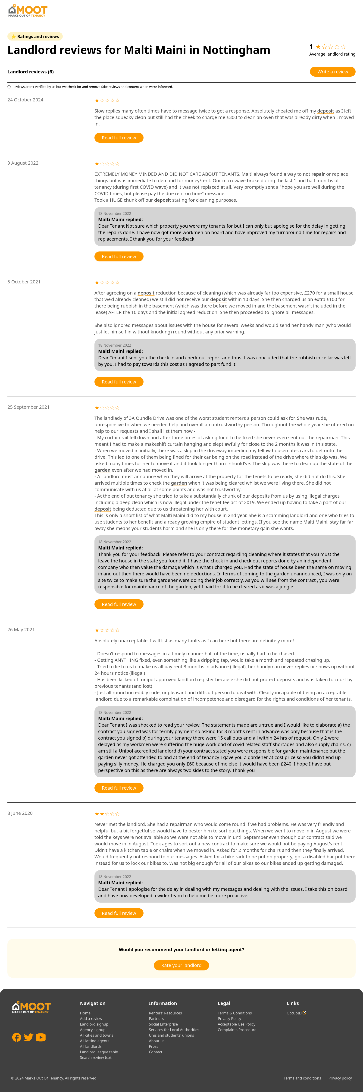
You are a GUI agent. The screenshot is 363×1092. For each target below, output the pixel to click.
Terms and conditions (302, 1078)
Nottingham (236, 49)
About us (156, 1040)
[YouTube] (40, 1044)
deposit (325, 111)
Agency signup (93, 1029)
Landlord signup (94, 1024)
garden (102, 470)
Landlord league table (99, 1051)
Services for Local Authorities (174, 1029)
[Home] (27, 10)
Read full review (119, 138)
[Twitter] (28, 1044)
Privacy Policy (229, 1018)
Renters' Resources (165, 1013)
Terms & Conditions (235, 1013)
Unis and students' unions (171, 1035)
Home (85, 1013)
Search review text (96, 1057)
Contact (155, 1051)
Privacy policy (340, 1078)
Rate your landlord (181, 965)
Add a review (91, 1018)
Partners (156, 1018)
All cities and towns (96, 1035)
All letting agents (95, 1040)
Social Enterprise (163, 1024)
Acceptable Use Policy (236, 1024)
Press (153, 1046)
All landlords (91, 1046)
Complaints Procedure (237, 1029)
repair (318, 174)
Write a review (332, 72)
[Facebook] (16, 1044)
